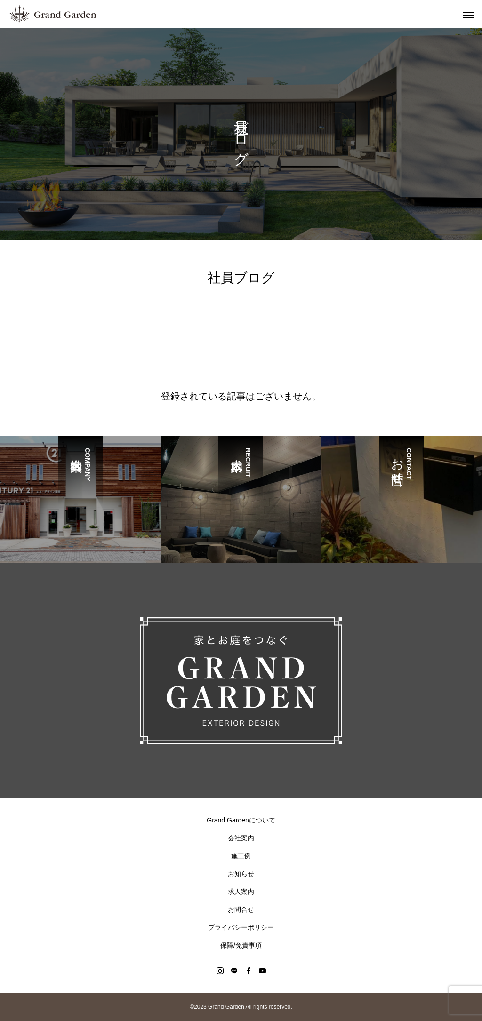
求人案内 (241, 891)
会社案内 (241, 838)
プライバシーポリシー (241, 927)
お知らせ (241, 873)
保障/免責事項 (241, 945)
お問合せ (241, 909)
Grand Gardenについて (241, 820)
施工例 (241, 856)
